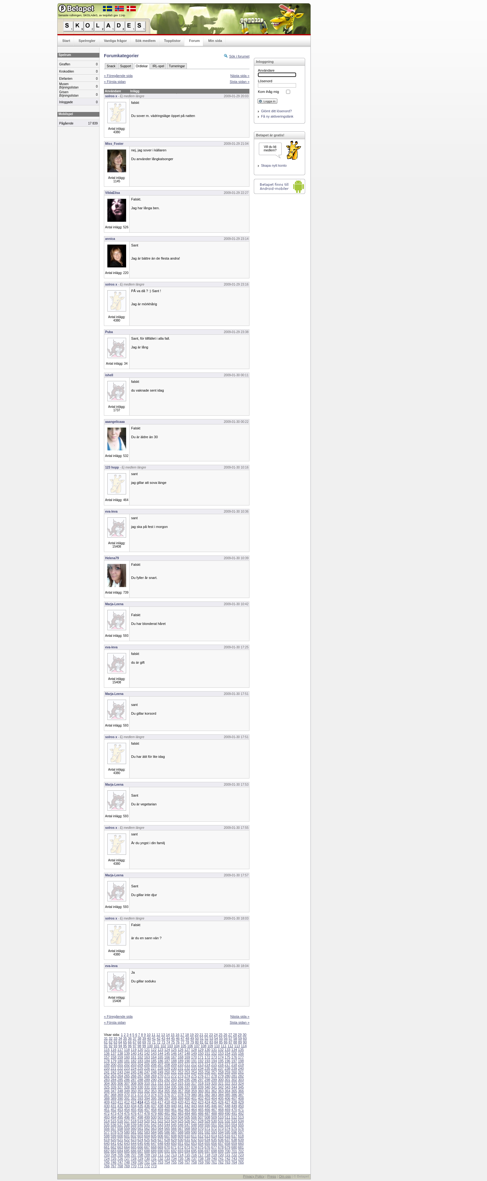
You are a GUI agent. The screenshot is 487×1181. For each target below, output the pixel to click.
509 (214, 1117)
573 (220, 1128)
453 (120, 1110)
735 (180, 1158)
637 (227, 1140)
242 (113, 1072)
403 (207, 1098)
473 (113, 1113)
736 (187, 1158)
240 (241, 1068)
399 (180, 1098)
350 (133, 1091)
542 (153, 1125)
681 (241, 1147)
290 (153, 1080)
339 (200, 1087)
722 (234, 1155)
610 (187, 1136)
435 (140, 1106)
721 (227, 1155)
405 (220, 1098)
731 (153, 1158)
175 (227, 1057)
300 (220, 1080)
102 (163, 1046)
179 (113, 1061)
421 (187, 1102)
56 (226, 1038)
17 (182, 1035)
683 (113, 1151)
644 (133, 1143)
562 (147, 1128)
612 (200, 1136)
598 (107, 1136)
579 (120, 1132)
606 (160, 1136)
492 (241, 1113)
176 (234, 1057)
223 (127, 1068)
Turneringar (177, 66)
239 (234, 1068)
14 (168, 1035)
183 (140, 1061)
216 (220, 1065)
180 (120, 1061)
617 (234, 1136)
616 (227, 1136)
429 (241, 1102)
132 (220, 1050)
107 (197, 1046)
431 (113, 1106)
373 (147, 1095)
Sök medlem (145, 41)
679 (227, 1147)
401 (194, 1098)
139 (127, 1053)
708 (140, 1155)
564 (160, 1128)
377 (174, 1095)
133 (227, 1050)
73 (163, 1042)
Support (125, 66)
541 (147, 1125)
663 (120, 1147)
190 (187, 1061)
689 (153, 1151)
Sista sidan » (239, 82)
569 (194, 1128)
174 (220, 1057)
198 (241, 1061)
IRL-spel (158, 66)
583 (147, 1132)
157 (107, 1057)
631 (187, 1140)
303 (241, 1080)
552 (220, 1125)
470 (234, 1110)
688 (147, 1151)
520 (147, 1121)
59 (240, 1038)
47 (182, 1038)
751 (147, 1162)
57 (230, 1038)
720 (220, 1155)
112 (230, 1046)
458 (153, 1110)
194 (214, 1061)
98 (139, 1046)
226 (147, 1068)
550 (207, 1125)
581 (133, 1132)
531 (220, 1121)
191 (194, 1061)
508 (207, 1117)
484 (187, 1113)
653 (194, 1143)
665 (133, 1147)
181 (127, 1061)
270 (160, 1076)
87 (230, 1042)
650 (174, 1143)
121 (147, 1050)
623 (133, 1140)
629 (174, 1140)
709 (147, 1155)
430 (107, 1106)
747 (120, 1162)
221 (113, 1068)
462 (180, 1110)
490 (227, 1113)
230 (174, 1068)
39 (144, 1038)
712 (167, 1155)
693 (180, 1151)
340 (207, 1087)
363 (220, 1091)
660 (241, 1143)
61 (106, 1042)
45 (173, 1038)
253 (187, 1072)
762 (220, 1162)
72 (158, 1042)
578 (113, 1132)
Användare (266, 70)
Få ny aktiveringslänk (277, 116)
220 (107, 1068)
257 (214, 1072)
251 (174, 1072)
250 (167, 1072)
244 (127, 1072)
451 (107, 1110)
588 (180, 1132)
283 (107, 1080)
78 (187, 1042)
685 (127, 1151)
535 (107, 1125)
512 (234, 1117)
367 (107, 1095)
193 (207, 1061)
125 (174, 1050)
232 (187, 1068)
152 (214, 1053)
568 (187, 1128)
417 (160, 1102)
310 (147, 1083)
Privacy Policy (253, 1176)
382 (207, 1095)
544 (167, 1125)
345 (241, 1087)
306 (120, 1083)
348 (120, 1091)
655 (207, 1143)
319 (207, 1083)
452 (113, 1110)
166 (167, 1057)
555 (241, 1125)
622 (127, 1140)
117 (120, 1050)
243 (120, 1072)
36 (130, 1038)
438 (160, 1106)
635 (214, 1140)
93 (115, 1046)
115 (107, 1050)
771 (140, 1166)
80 (197, 1042)
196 (227, 1061)
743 (234, 1158)
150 (200, 1053)
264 (120, 1076)
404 (214, 1098)
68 (139, 1042)
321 (220, 1083)
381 (200, 1095)
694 (187, 1151)
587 (174, 1132)
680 (234, 1147)
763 (227, 1162)
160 (127, 1057)
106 (190, 1046)
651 (180, 1143)
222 (120, 1068)
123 (160, 1050)
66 (130, 1042)
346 (107, 1091)
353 (153, 1091)
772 (147, 1166)
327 (120, 1087)
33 (115, 1038)
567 (180, 1128)
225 (140, 1068)
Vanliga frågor (115, 41)
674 (194, 1147)
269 (153, 1076)
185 (153, 1061)
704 (113, 1155)
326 (113, 1087)
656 (214, 1143)
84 (216, 1042)
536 (113, 1125)
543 (160, 1125)
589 (187, 1132)
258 (220, 1072)
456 (140, 1110)
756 (180, 1162)
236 (214, 1068)
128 (194, 1050)
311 (153, 1083)
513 (241, 1117)
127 (187, 1050)
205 (147, 1065)
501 (160, 1117)
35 (125, 1038)
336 (180, 1087)
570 (200, 1128)
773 (153, 1166)
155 (234, 1053)
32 (110, 1038)
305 (113, 1083)
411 (120, 1102)
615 (220, 1136)
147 (180, 1053)
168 (180, 1057)
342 (220, 1087)
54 (216, 1038)
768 (120, 1166)
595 (227, 1132)
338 (194, 1087)
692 (174, 1151)
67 (134, 1042)
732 (160, 1158)
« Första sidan (115, 82)
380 (194, 1095)
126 (180, 1050)
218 (234, 1065)
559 (127, 1128)
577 (107, 1132)
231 (180, 1068)
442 (187, 1106)
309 (140, 1083)
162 (140, 1057)
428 (234, 1102)
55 (221, 1038)
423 (200, 1102)
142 (147, 1053)
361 (207, 1091)
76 (178, 1042)
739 (207, 1158)
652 (187, 1143)
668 (153, 1147)
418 (167, 1102)
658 (227, 1143)
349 (127, 1091)
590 (194, 1132)
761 (214, 1162)
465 (200, 1110)
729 (140, 1158)
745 (107, 1162)
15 (172, 1035)
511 (227, 1117)
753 (160, 1162)
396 (160, 1098)
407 (234, 1098)
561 (140, 1128)
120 (140, 1050)
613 (207, 1136)
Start (66, 41)
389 (113, 1098)
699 (220, 1151)
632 (194, 1140)
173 (214, 1057)
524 (174, 1121)
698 (214, 1151)
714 (180, 1155)
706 (127, 1155)
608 (174, 1136)
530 (214, 1121)
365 (234, 1091)
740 (214, 1158)
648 (160, 1143)
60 (245, 1038)
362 (214, 1091)
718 (207, 1155)
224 (133, 1068)
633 (200, 1140)
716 (194, 1155)
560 (133, 1128)
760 (207, 1162)
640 (107, 1143)
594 (220, 1132)
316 (187, 1083)
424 (207, 1102)
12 (158, 1035)
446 (214, 1106)
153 (220, 1053)
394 (147, 1098)
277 (207, 1076)
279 (220, 1076)
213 (200, 1065)
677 (214, 1147)
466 (207, 1110)
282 (241, 1076)
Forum (194, 41)
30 (244, 1035)
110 (217, 1046)
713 (174, 1155)
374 (153, 1095)
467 (214, 1110)
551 (214, 1125)
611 (194, 1136)
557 (113, 1128)
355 (167, 1091)
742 (227, 1158)
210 (180, 1065)
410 (113, 1102)
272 (174, 1076)
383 (214, 1095)
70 (149, 1042)
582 (140, 1132)
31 (106, 1038)
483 (180, 1113)
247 (147, 1072)
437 (153, 1106)
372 (140, 1095)
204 (140, 1065)
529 (207, 1121)
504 (180, 1117)
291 (160, 1080)
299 (214, 1080)
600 (120, 1136)
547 (187, 1125)
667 (147, 1147)
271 (167, 1076)
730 (147, 1158)
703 (107, 1155)
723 (241, 1155)
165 (160, 1057)
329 (133, 1087)
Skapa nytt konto (274, 165)
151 (207, 1053)
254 (194, 1072)
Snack (111, 66)
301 (227, 1080)
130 (207, 1050)
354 (160, 1091)
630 (180, 1140)
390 (120, 1098)
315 (180, 1083)
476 (133, 1113)
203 (133, 1065)
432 (120, 1106)
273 (180, 1076)
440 (174, 1106)
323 (234, 1083)
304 (107, 1083)
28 (235, 1035)
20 (196, 1035)
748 (127, 1162)
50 (197, 1038)
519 (140, 1121)
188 (174, 1061)
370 (127, 1095)
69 (144, 1042)
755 (174, 1162)
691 (167, 1151)
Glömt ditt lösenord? (276, 111)
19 (192, 1035)
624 (140, 1140)
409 (107, 1102)
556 (107, 1128)
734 (174, 1158)
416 (153, 1102)
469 (227, 1110)
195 (220, 1061)
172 (207, 1057)
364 (227, 1091)
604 (147, 1136)
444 (200, 1106)
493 (107, 1117)
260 (234, 1072)
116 (113, 1050)
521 (153, 1121)
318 (200, 1083)
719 (214, 1155)
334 (167, 1087)
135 (241, 1050)
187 (167, 1061)
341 (214, 1087)
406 (227, 1098)
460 (167, 1110)
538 (127, 1125)
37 (134, 1038)
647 (153, 1143)
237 (220, 1068)
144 (160, 1053)
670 (167, 1147)
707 (133, 1155)
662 (113, 1147)
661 (107, 1147)
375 (160, 1095)
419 (174, 1102)
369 (120, 1095)
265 (127, 1076)
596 (234, 1132)
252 (180, 1072)
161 (133, 1057)
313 (167, 1083)
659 (234, 1143)
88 (235, 1042)
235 (207, 1068)
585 (160, 1132)
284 (113, 1080)
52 (206, 1038)
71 (154, 1042)
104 (177, 1046)
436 (147, 1106)
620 (113, 1140)
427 (227, 1102)
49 (192, 1038)
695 (194, 1151)
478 (147, 1113)
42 (158, 1038)
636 (220, 1140)
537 (120, 1125)
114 (244, 1046)
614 (214, 1136)
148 (187, 1053)
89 (240, 1042)
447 (220, 1106)
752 (153, 1162)
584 (153, 1132)
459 (160, 1110)
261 (241, 1072)
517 (127, 1121)
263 (113, 1076)
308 (133, 1083)
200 (113, 1065)
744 (241, 1158)
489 (220, 1113)
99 (144, 1046)
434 (133, 1106)
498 (140, 1117)
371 (133, 1095)
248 (153, 1072)
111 (223, 1046)
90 (245, 1042)
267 (140, 1076)
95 (125, 1046)
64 (120, 1042)
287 (133, 1080)
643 (127, 1143)
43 (163, 1038)
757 (187, 1162)
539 (133, 1125)
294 (180, 1080)
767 (113, 1166)
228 (160, 1068)
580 (127, 1132)
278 (214, 1076)
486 (200, 1113)
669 (160, 1147)
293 (174, 1080)
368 (113, 1095)
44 (168, 1038)
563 (153, 1128)
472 (107, 1113)
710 (153, 1155)
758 (194, 1162)
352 (147, 1091)
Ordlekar (142, 66)
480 (160, 1113)
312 (160, 1083)
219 (241, 1065)
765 (241, 1162)
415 (147, 1102)
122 (153, 1050)
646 (147, 1143)
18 (187, 1035)
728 (133, 1158)
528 (200, 1121)
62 (110, 1042)
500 (153, 1117)
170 (194, 1057)
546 (180, 1125)
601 (127, 1136)
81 (201, 1042)
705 (120, 1155)
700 (227, 1151)
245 (133, 1072)
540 (140, 1125)
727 (127, 1158)
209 (174, 1065)
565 (167, 1128)
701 (234, 1151)
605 (153, 1136)
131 (214, 1050)
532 (227, 1121)
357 (180, 1091)
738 (200, 1158)
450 (241, 1106)
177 (241, 1057)
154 (227, 1053)
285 (120, 1080)
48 (187, 1038)
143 (153, 1053)
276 (200, 1076)
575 (234, 1128)
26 (225, 1035)
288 (140, 1080)
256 (207, 1072)
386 (234, 1095)
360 (200, 1091)
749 (133, 1162)
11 (153, 1035)
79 (192, 1042)
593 (214, 1132)
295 (187, 1080)
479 (153, 1113)
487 (207, 1113)
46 (178, 1038)
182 (133, 1061)
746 (113, 1162)
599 (113, 1136)
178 (107, 1061)
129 (200, 1050)
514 (107, 1121)
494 (113, 1117)
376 (167, 1095)
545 (174, 1125)
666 (140, 1147)
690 (160, 1151)
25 (221, 1035)
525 (180, 1121)
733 (167, 1158)
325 (107, 1087)
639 (241, 1140)
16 (177, 1035)
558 (120, 1128)
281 (234, 1076)
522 (160, 1121)
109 (210, 1046)
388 (107, 1098)
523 (167, 1121)
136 (107, 1053)
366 (241, 1091)
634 (207, 1140)
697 (207, 1151)
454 (127, 1110)
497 (133, 1117)
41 (154, 1038)
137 (113, 1053)
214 (207, 1065)
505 (187, 1117)
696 (200, 1151)
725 (113, 1158)
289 (147, 1080)
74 (168, 1042)
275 (194, 1076)
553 (227, 1125)
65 (125, 1042)
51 (201, 1038)
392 (133, 1098)
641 (113, 1143)
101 (156, 1046)
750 (140, 1162)
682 (107, 1151)
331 (147, 1087)
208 (167, 1065)
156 (241, 1053)
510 (220, 1117)
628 (167, 1140)
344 (234, 1087)
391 (127, 1098)
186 (160, 1061)
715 (187, 1155)
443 (194, 1106)
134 (234, 1050)
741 (220, 1158)
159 (120, 1057)
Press (271, 1176)
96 (130, 1046)
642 (120, 1143)
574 (227, 1128)
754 (167, 1162)
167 (174, 1057)
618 (241, 1136)
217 (227, 1065)
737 (194, 1158)
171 (200, 1057)
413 (133, 1102)
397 (167, 1098)
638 (234, 1140)
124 (167, 1050)
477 (140, 1113)
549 (200, 1125)
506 (194, 1117)
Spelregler (87, 41)
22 (206, 1035)
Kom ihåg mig (268, 92)
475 (127, 1113)
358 (187, 1091)
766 (107, 1166)
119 (133, 1050)
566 (174, 1128)
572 (214, 1128)
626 (153, 1140)
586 (167, 1132)
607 (167, 1136)
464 (194, 1110)
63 (115, 1042)
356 (174, 1091)
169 (187, 1057)
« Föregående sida (118, 76)
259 (227, 1072)
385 (227, 1095)
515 (113, 1121)
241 (107, 1072)
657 (220, 1143)
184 (147, 1061)
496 (127, 1117)
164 (153, 1057)
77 (182, 1042)
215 (214, 1065)
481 (167, 1113)
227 (153, 1068)
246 (140, 1072)
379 (187, 1095)
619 (107, 1140)
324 (241, 1083)
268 (147, 1076)
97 (134, 1046)
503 (174, 1117)
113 (237, 1046)
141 (140, 1053)
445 (207, 1106)
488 (214, 1113)
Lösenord (265, 81)
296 (194, 1080)
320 (214, 1083)
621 (120, 1140)
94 (120, 1046)
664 (127, 1147)
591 (200, 1132)
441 (180, 1106)
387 (241, 1095)
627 (160, 1140)
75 (173, 1042)
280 (227, 1076)
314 (174, 1083)
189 (180, 1061)
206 (153, 1065)
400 (187, 1098)
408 (241, 1098)
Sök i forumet (239, 56)
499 (147, 1117)
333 (160, 1087)
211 (187, 1065)
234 (200, 1068)
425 (214, 1102)
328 (127, 1087)
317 (194, 1083)
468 (220, 1110)
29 (240, 1035)
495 (120, 1117)
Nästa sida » (239, 76)
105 (183, 1046)
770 (133, 1166)
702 (241, 1151)
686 (133, 1151)
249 (160, 1072)
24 (216, 1035)
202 (127, 1065)
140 (133, 1053)
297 (200, 1080)
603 (140, 1136)
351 (140, 1091)
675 (200, 1147)
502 (167, 1117)
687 (140, 1151)
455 (133, 1110)
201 (120, 1065)
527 (194, 1121)
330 (140, 1087)
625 (147, 1140)
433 (127, 1106)
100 (150, 1046)
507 (200, 1117)
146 (174, 1053)
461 (174, 1110)
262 (107, 1076)
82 (206, 1042)
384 (220, 1095)
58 (235, 1038)
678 (220, 1147)
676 (207, 1147)
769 (127, 1166)
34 (120, 1038)
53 (211, 1038)
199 (107, 1065)
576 (241, 1128)
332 (153, 1087)
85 (221, 1042)
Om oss (285, 1176)
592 (207, 1132)
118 (127, 1050)
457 (147, 1110)
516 (120, 1121)
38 (139, 1038)
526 (187, 1121)
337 (187, 1087)
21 (201, 1035)
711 (160, 1155)
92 (110, 1046)
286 (127, 1080)
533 (234, 1121)
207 (160, 1065)
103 (170, 1046)
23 (211, 1035)
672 (180, 1147)
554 (234, 1125)
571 (207, 1128)
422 (194, 1102)
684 (120, 1151)
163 (147, 1057)
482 (174, 1113)
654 (200, 1143)
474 (120, 1113)
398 (174, 1098)
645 (140, 1143)
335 (174, 1087)
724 (107, 1158)
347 (113, 1091)
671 (174, 1147)
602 (133, 1136)
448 (227, 1106)
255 (200, 1072)
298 (207, 1080)
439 (167, 1106)
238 (227, 1068)
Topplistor (172, 41)
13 (163, 1035)
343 (227, 1087)
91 (106, 1046)
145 (167, 1053)
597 (241, 1132)
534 (241, 1121)
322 (227, 1083)
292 (167, 1080)
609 (180, 1136)
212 (194, 1065)
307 (127, 1083)
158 (113, 1057)
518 (133, 1121)
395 (153, 1098)
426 (220, 1102)
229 (167, 1068)
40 (149, 1038)
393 (140, 1098)
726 (120, 1158)
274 (187, 1076)
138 (120, 1053)
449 (234, 1106)
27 (230, 1035)
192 (200, 1061)
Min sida (215, 41)
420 (180, 1102)
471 (241, 1110)
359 (194, 1091)
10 (149, 1035)
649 (167, 1143)
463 (187, 1110)
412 (127, 1102)
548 (194, 1125)
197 (234, 1061)
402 (200, 1098)
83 (211, 1042)
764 (234, 1162)
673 (187, 1147)
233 (194, 1068)
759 (200, 1162)
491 (234, 1113)
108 (203, 1046)
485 (194, 1113)
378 (180, 1095)
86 (226, 1042)
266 (133, 1076)
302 (234, 1080)
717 (200, 1155)
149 (194, 1053)
